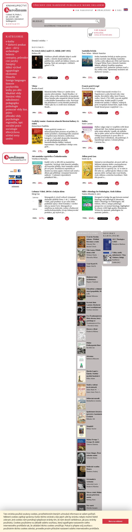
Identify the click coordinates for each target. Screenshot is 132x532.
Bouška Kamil (37, 88)
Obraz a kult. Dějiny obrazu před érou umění (94, 494)
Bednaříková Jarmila (93, 401)
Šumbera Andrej (92, 471)
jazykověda (12, 86)
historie (10, 83)
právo (9, 112)
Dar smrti (90, 505)
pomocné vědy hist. (17, 109)
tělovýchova (13, 132)
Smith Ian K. (87, 159)
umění (9, 138)
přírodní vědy (13, 115)
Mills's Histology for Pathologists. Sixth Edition (101, 191)
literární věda (13, 96)
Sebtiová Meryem (92, 359)
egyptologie (12, 70)
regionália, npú (14, 122)
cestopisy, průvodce (17, 57)
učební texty (13, 135)
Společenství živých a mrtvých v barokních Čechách (94, 414)
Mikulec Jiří (90, 419)
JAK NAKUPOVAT (84, 10)
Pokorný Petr (90, 244)
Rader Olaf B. (91, 266)
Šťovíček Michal (88, 88)
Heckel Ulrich (91, 246)
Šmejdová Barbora (118, 244)
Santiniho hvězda (89, 51)
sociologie (11, 128)
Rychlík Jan (90, 348)
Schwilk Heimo (91, 458)
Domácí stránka (38, 40)
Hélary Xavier (91, 429)
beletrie (10, 54)
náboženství (12, 99)
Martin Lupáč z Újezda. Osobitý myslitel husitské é (93, 373)
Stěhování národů (93, 398)
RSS (13, 171)
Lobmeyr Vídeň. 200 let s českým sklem (48, 191)
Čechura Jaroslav (92, 310)
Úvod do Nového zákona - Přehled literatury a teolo (92, 239)
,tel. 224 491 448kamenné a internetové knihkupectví (15, 17)
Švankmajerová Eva (93, 323)
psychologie (12, 119)
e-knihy (10, 41)
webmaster (15, 186)
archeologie (12, 51)
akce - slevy (12, 47)
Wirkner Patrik (91, 255)
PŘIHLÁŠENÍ (104, 10)
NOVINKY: (38, 47)
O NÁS (118, 10)
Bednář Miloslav (92, 296)
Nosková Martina (92, 486)
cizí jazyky (12, 60)
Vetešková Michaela (40, 159)
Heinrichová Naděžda (40, 126)
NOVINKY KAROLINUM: (111, 234)
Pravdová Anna (93, 326)
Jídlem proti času (89, 156)
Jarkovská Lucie (92, 484)
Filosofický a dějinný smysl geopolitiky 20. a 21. (94, 291)
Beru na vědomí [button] (115, 521)
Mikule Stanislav (99, 53)
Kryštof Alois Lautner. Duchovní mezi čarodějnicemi (93, 305)
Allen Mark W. (91, 390)
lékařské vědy (13, 93)
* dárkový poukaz (16, 44)
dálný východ (13, 67)
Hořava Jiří (36, 53)
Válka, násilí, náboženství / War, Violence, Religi (119, 255)
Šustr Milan (86, 53)
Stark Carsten (87, 124)
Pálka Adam (90, 378)
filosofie (10, 77)
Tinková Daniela (92, 444)
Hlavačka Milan (91, 257)
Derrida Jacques (91, 508)
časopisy (11, 64)
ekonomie (11, 73)
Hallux (85, 121)
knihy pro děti (13, 90)
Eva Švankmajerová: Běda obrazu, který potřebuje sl (94, 318)
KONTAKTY (13, 24)
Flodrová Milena (92, 331)
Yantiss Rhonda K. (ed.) (91, 194)
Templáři (89, 426)
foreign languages (16, 80)
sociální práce (13, 125)
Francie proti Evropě (90, 86)
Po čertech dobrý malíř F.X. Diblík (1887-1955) (51, 51)
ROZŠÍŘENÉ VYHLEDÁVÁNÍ (57, 26)
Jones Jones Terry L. (93, 392)
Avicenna (89, 356)
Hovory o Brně (91, 329)
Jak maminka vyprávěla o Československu (49, 156)
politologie (12, 106)
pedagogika (12, 103)
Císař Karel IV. (92, 264)
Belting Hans (90, 500)
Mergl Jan (36, 194)
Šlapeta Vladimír (92, 282)
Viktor (34, 86)
